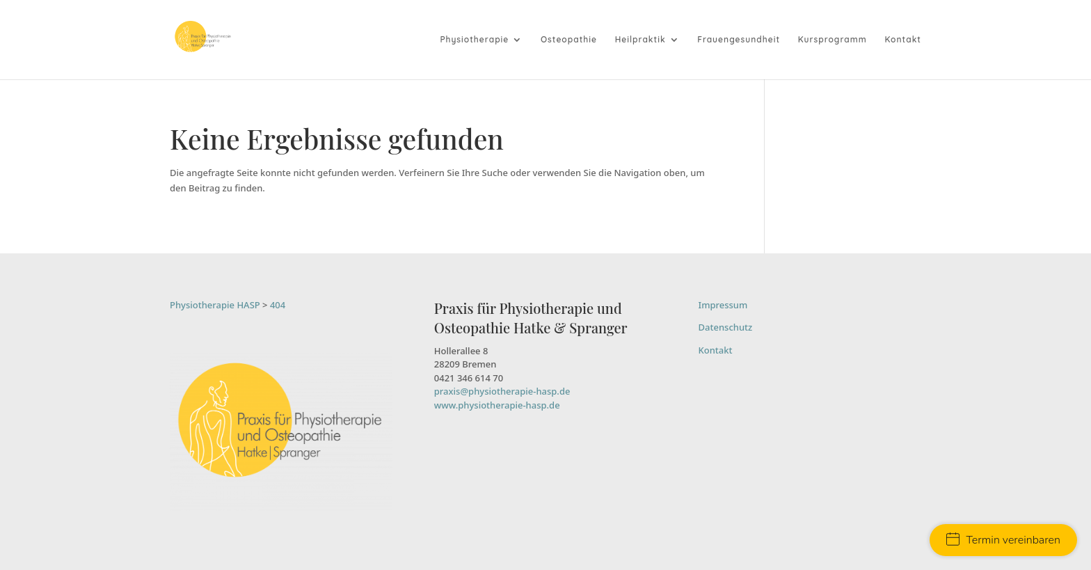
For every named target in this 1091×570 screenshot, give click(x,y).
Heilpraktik (640, 40)
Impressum (723, 305)
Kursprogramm (832, 40)
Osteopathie (569, 40)
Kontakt (902, 40)
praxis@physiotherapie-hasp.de (502, 391)
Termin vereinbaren (1003, 540)
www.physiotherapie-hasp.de (497, 405)
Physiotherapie (474, 40)
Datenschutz (726, 327)
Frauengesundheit (738, 40)
